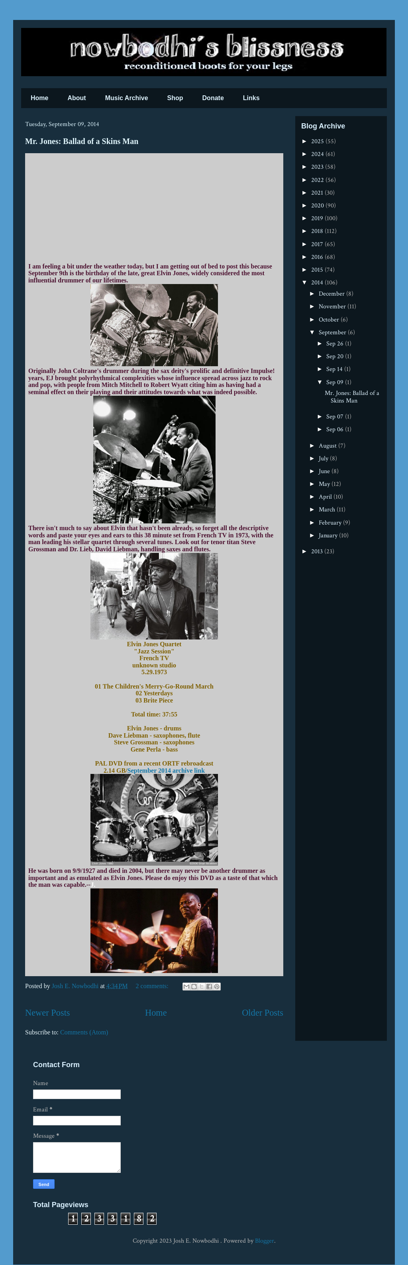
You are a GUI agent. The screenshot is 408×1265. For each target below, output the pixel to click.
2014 (318, 282)
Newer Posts (47, 1013)
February (331, 523)
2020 (318, 205)
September (333, 332)
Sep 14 (335, 369)
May (325, 484)
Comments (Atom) (84, 1032)
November (333, 306)
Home (39, 98)
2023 (318, 167)
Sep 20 (335, 356)
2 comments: (153, 986)
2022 (318, 180)
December (332, 294)
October (330, 320)
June (325, 471)
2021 (318, 193)
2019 (318, 218)
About (76, 98)
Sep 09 (335, 382)
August (328, 446)
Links (251, 98)
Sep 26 (335, 343)
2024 (318, 154)
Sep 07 (335, 416)
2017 (318, 244)
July (324, 458)
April (326, 497)
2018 (318, 231)
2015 (318, 270)
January (329, 535)
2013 (317, 551)
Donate (213, 98)
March (328, 509)
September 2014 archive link (166, 770)
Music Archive (126, 98)
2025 (318, 141)
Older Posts (262, 1013)
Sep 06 (335, 429)
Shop (175, 98)
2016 (318, 257)
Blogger (264, 1241)
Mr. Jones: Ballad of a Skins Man (81, 141)
